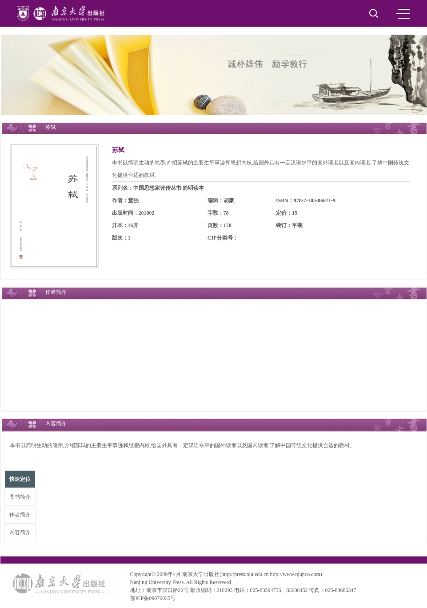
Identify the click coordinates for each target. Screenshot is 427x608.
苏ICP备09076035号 (153, 598)
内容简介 (20, 532)
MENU (403, 14)
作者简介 (20, 515)
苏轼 (118, 150)
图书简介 (20, 497)
